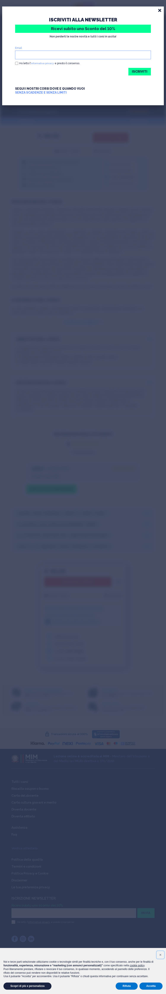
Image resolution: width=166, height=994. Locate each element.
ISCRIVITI (139, 72)
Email (18, 47)
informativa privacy (42, 63)
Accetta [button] (151, 986)
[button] (160, 954)
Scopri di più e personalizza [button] (27, 986)
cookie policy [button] (137, 965)
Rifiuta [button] (127, 986)
